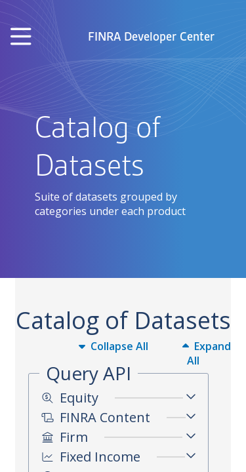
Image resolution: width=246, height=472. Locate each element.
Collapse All (113, 346)
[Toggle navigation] (20, 37)
